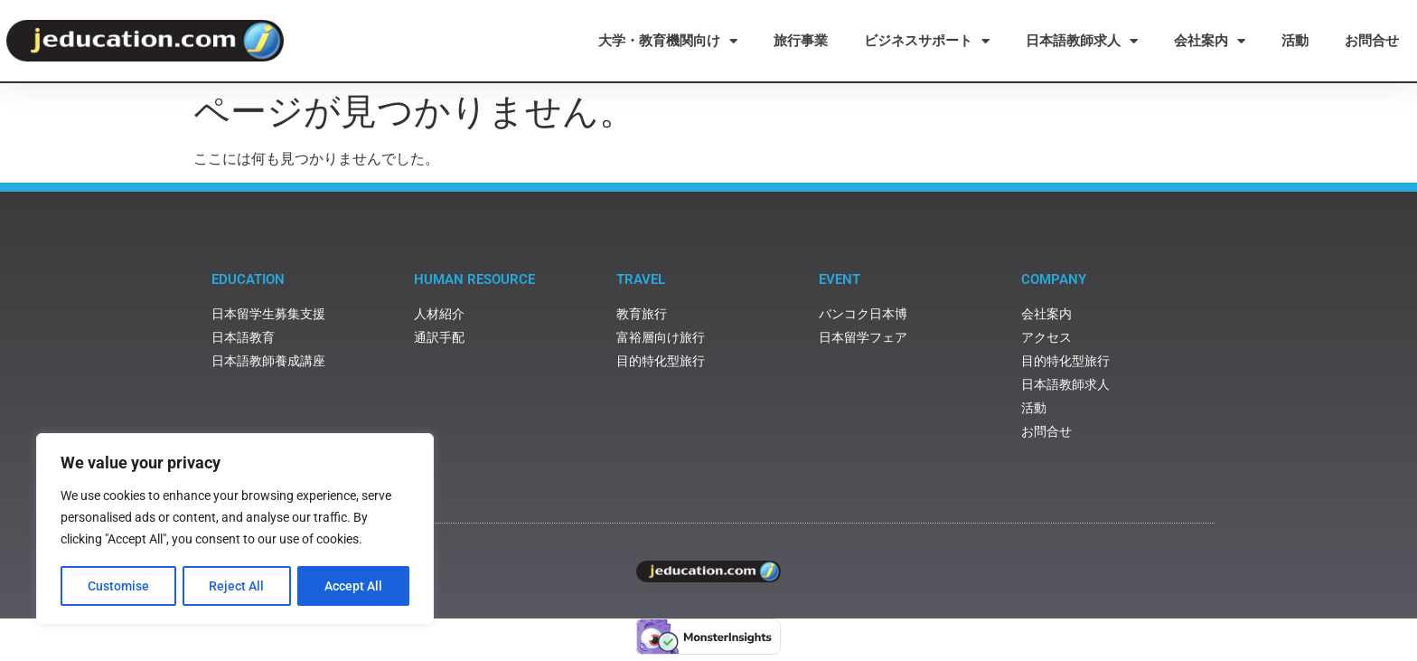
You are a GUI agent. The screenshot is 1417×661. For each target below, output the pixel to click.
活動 (1295, 41)
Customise (118, 586)
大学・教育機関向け (667, 41)
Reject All (237, 586)
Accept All (354, 586)
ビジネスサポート (927, 41)
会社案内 (1209, 41)
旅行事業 (801, 41)
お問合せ (1372, 41)
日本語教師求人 (1082, 41)
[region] (235, 530)
